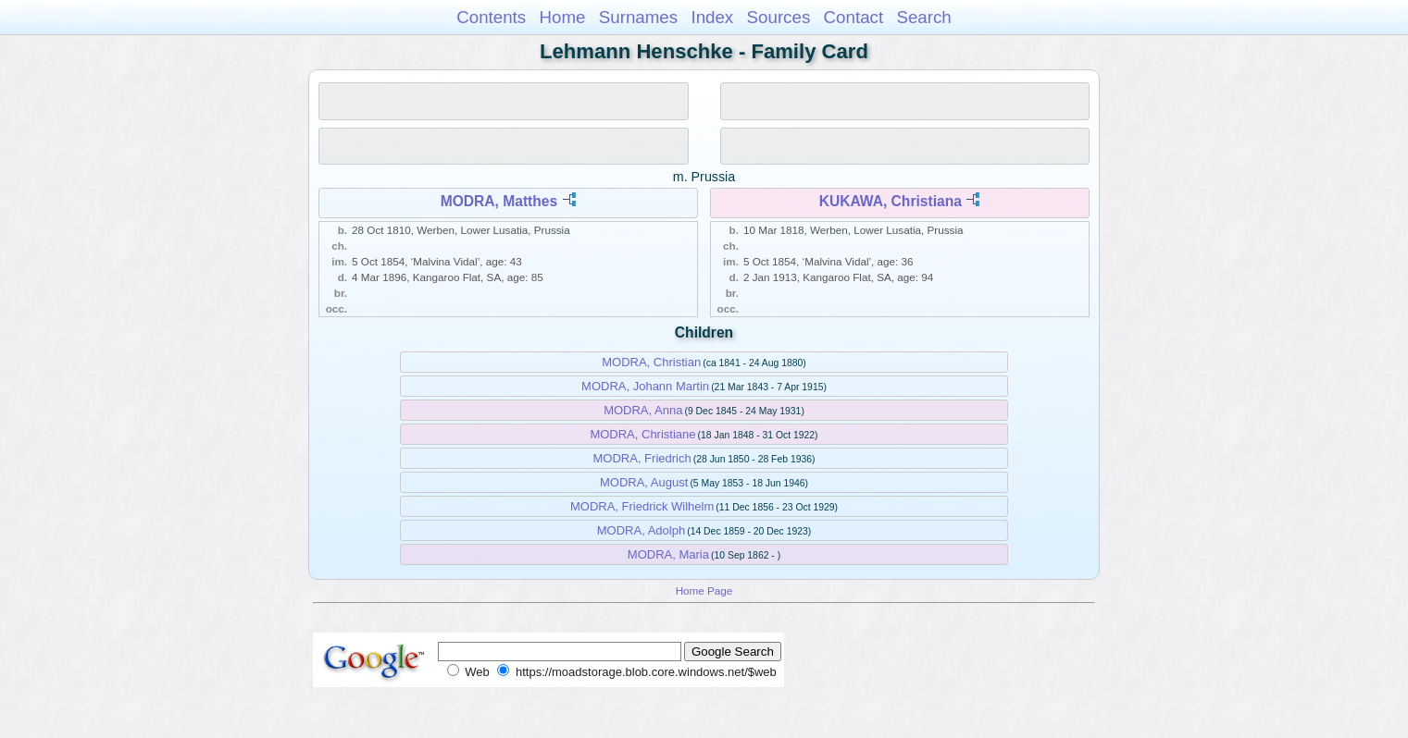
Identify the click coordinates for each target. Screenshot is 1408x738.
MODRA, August (644, 482)
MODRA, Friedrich (642, 458)
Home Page (704, 590)
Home (562, 17)
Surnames (638, 17)
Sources (779, 17)
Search (923, 17)
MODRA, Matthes (499, 201)
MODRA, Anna (643, 410)
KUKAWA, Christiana (890, 201)
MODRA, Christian (651, 362)
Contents (491, 17)
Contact (854, 17)
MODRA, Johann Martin (645, 386)
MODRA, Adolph (641, 530)
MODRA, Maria (668, 554)
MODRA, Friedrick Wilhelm (642, 506)
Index (712, 17)
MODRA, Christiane (642, 434)
